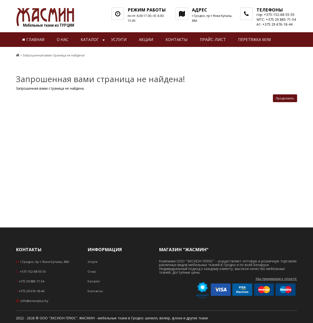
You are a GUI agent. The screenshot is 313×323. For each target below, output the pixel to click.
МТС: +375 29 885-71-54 (276, 19)
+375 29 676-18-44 (30, 291)
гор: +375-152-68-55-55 (275, 14)
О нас (62, 39)
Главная (33, 39)
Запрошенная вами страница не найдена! (53, 55)
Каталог (90, 39)
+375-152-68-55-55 (31, 271)
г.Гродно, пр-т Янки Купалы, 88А (42, 261)
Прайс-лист (213, 39)
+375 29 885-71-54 (30, 281)
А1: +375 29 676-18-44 (274, 24)
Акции (146, 39)
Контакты (177, 39)
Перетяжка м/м (254, 39)
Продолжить (285, 98)
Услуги (119, 39)
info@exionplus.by (32, 301)
